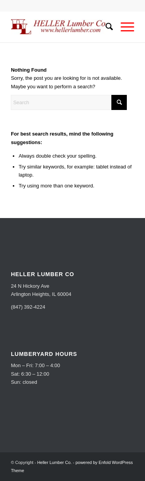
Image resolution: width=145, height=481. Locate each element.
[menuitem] (105, 26)
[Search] (105, 26)
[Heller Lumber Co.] (60, 26)
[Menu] (123, 26)
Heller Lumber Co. (54, 462)
